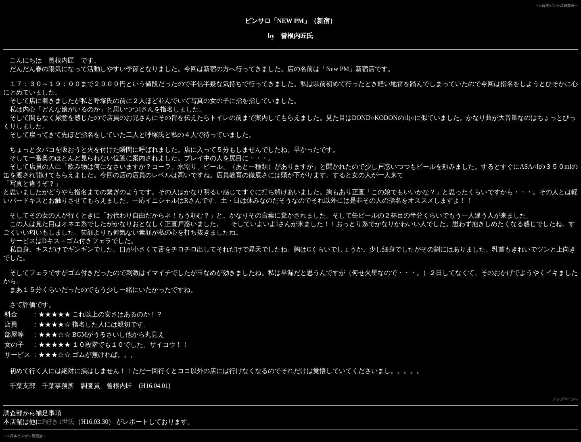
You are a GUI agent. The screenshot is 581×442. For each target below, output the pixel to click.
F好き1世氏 (58, 421)
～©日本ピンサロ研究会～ (556, 6)
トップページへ (565, 399)
